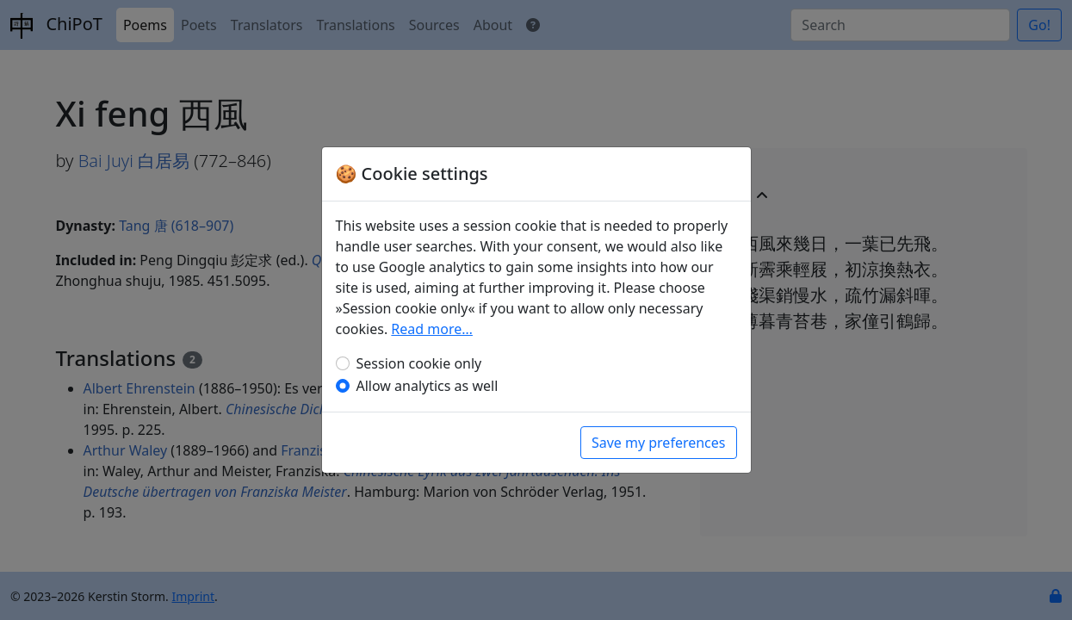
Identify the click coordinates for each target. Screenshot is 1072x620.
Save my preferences (659, 442)
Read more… (432, 328)
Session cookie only (419, 363)
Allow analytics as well (427, 385)
